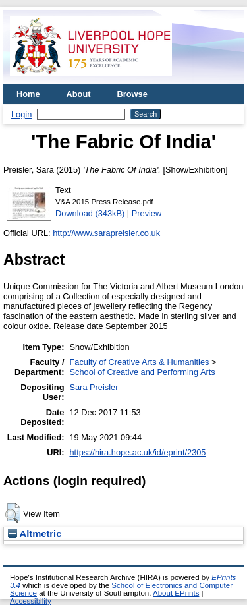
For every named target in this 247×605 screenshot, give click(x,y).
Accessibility (30, 601)
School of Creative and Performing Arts (142, 372)
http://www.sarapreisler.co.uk (106, 233)
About (79, 94)
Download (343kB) (89, 213)
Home (28, 94)
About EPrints (176, 593)
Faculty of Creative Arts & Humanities (139, 362)
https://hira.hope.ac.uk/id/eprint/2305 (137, 452)
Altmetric (34, 534)
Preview (147, 213)
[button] (12, 513)
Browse (132, 94)
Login (21, 114)
